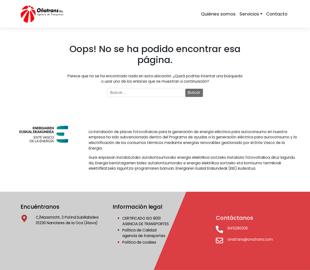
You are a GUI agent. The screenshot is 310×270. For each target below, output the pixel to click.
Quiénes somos (218, 14)
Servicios (249, 14)
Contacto (276, 14)
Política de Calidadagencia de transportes (143, 233)
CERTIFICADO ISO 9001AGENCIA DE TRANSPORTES (145, 221)
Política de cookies (139, 242)
